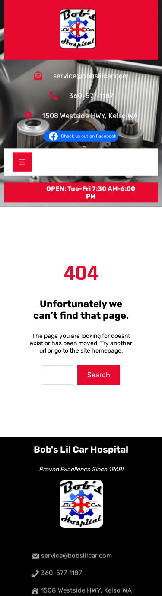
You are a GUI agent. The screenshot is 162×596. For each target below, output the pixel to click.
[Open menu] (22, 156)
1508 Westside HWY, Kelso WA (90, 110)
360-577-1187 (91, 90)
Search (98, 375)
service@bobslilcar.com (91, 70)
